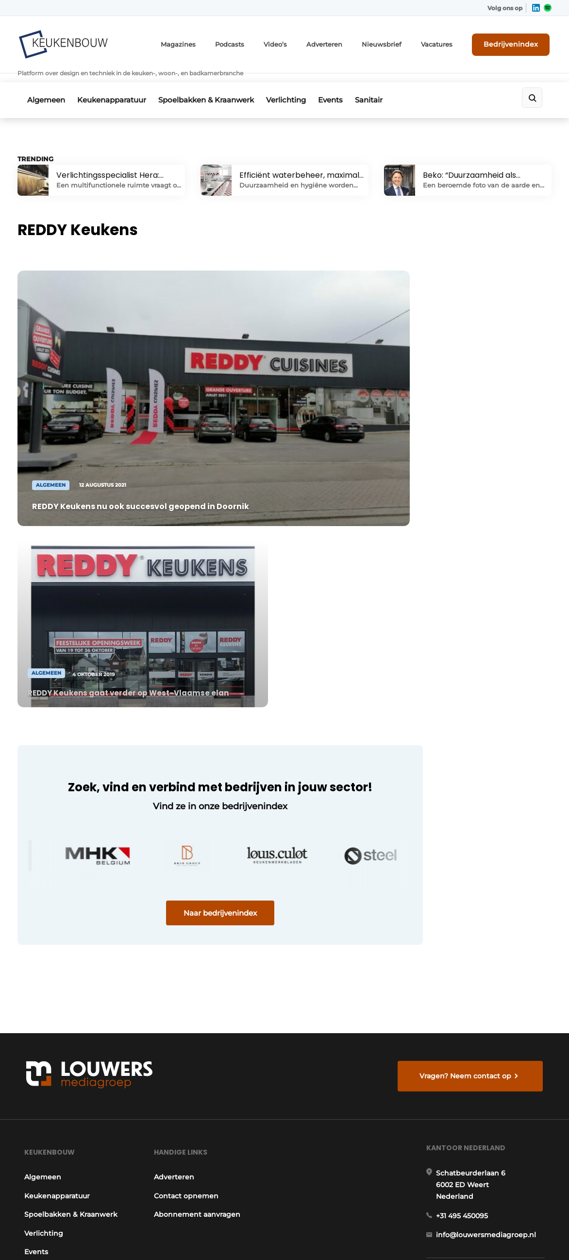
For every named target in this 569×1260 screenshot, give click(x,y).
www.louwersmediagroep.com (491, 1175)
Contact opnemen (186, 935)
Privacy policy (525, 1236)
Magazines (201, 42)
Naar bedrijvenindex (202, 693)
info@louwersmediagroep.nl (487, 979)
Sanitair (386, 85)
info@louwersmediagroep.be (488, 1125)
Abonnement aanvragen (197, 954)
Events (344, 85)
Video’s (293, 42)
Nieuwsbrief (393, 42)
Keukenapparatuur (115, 85)
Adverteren (340, 42)
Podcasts (250, 42)
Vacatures (445, 42)
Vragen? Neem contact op (467, 809)
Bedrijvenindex (515, 42)
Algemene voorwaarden (458, 1236)
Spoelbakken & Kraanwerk (213, 85)
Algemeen (46, 85)
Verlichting (296, 85)
